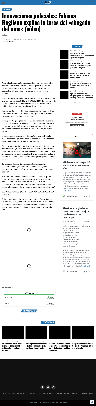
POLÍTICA (12, 393)
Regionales (75, 393)
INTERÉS (59, 393)
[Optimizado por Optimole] (92, 402)
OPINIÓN (66, 393)
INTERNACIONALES (48, 393)
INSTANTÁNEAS (21, 393)
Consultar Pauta (77, 125)
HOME (5, 393)
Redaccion (9, 41)
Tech (39, 393)
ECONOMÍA (32, 393)
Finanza (84, 393)
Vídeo (91, 393)
